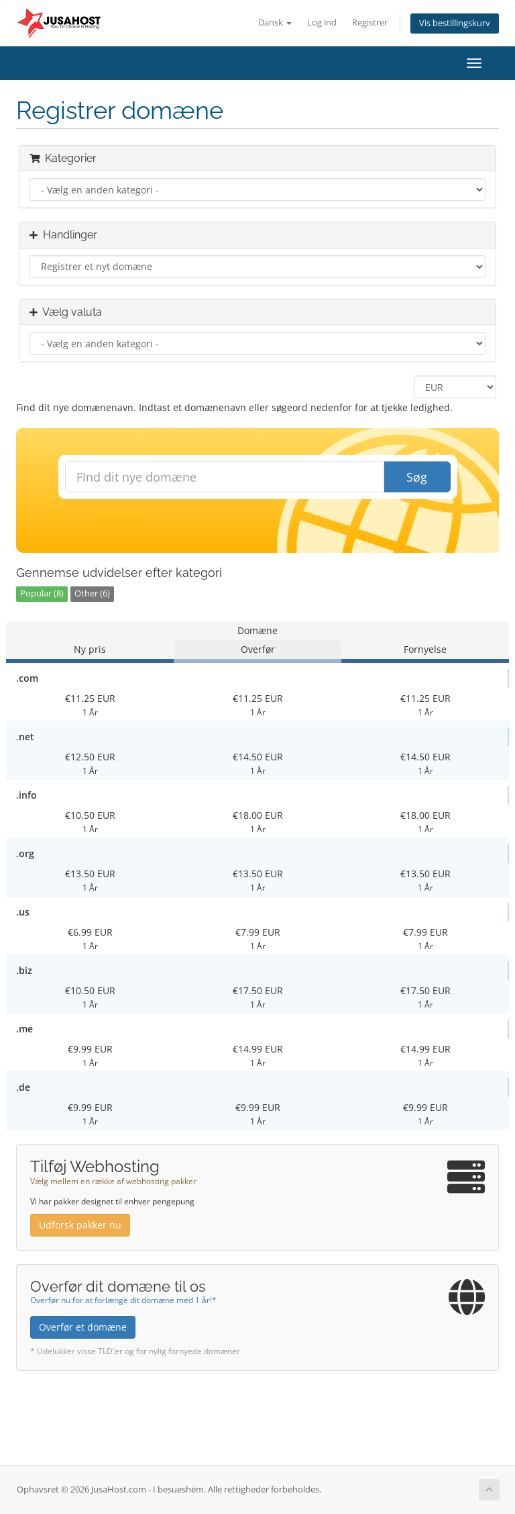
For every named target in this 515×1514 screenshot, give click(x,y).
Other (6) (92, 593)
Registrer (370, 22)
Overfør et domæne (83, 1327)
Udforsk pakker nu (80, 1224)
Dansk (275, 22)
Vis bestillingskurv (454, 23)
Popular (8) (42, 593)
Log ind (322, 22)
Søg (416, 477)
